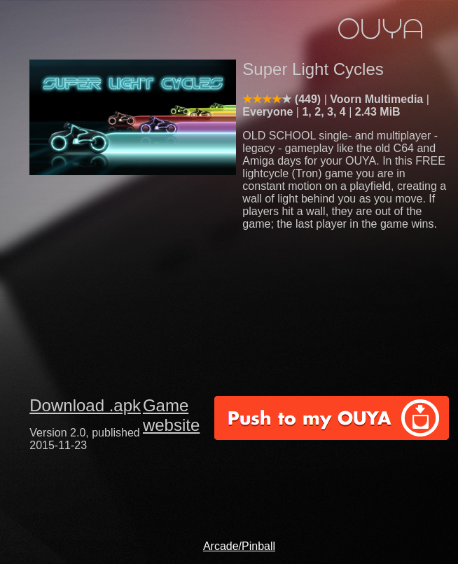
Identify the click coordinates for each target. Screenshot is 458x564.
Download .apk (85, 405)
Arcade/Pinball (239, 546)
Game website (171, 415)
